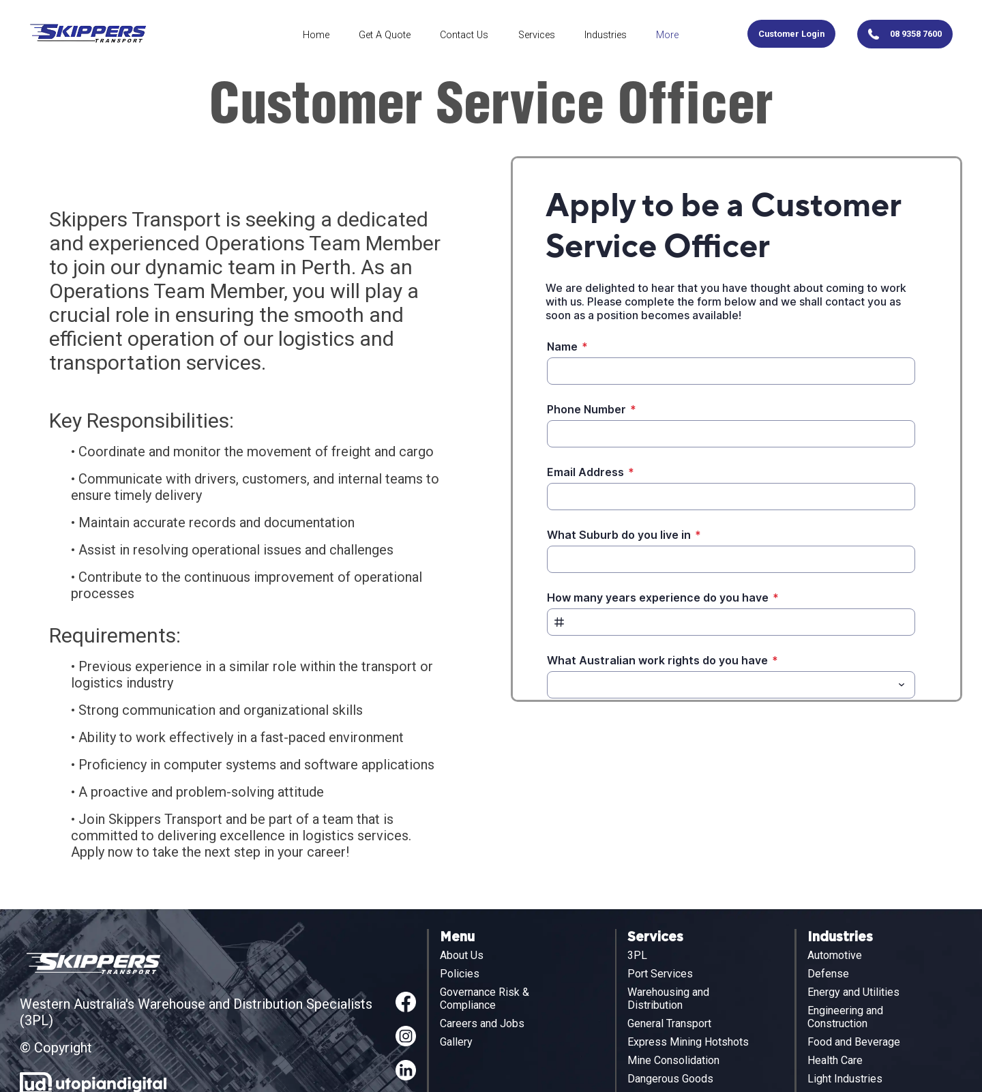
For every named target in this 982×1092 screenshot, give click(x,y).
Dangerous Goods (670, 1078)
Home (316, 35)
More (667, 35)
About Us (461, 955)
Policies (459, 973)
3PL (637, 955)
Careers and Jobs (482, 1023)
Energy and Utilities (853, 992)
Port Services (660, 973)
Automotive (834, 955)
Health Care (835, 1060)
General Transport (669, 1023)
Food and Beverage (853, 1041)
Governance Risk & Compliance (484, 999)
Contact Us (464, 35)
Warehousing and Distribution (668, 999)
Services (536, 35)
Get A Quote (385, 35)
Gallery (456, 1041)
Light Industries (844, 1078)
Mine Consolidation (673, 1060)
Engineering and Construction (845, 1017)
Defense (828, 973)
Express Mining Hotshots (688, 1041)
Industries (605, 35)
